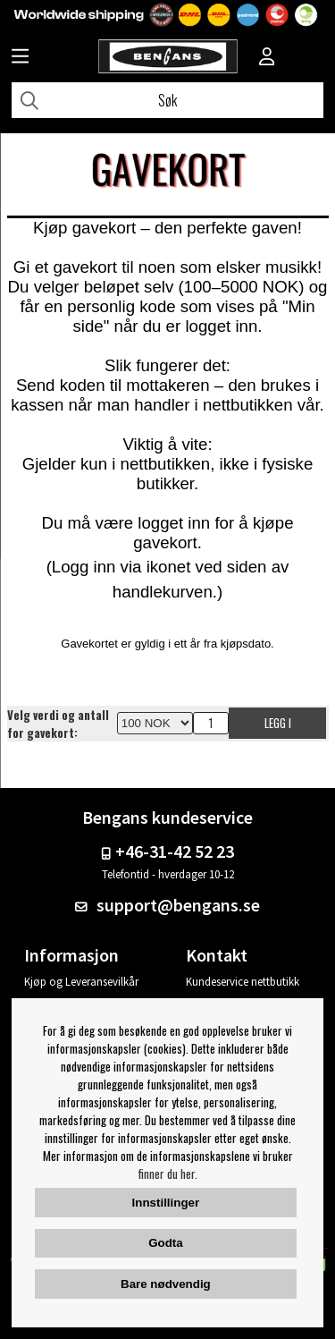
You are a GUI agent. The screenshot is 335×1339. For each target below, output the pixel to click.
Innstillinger (166, 1202)
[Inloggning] (267, 58)
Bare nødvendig (166, 1284)
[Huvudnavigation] (20, 58)
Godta (165, 1243)
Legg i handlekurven (278, 726)
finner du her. (167, 1173)
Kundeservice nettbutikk (242, 981)
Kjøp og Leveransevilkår (81, 981)
